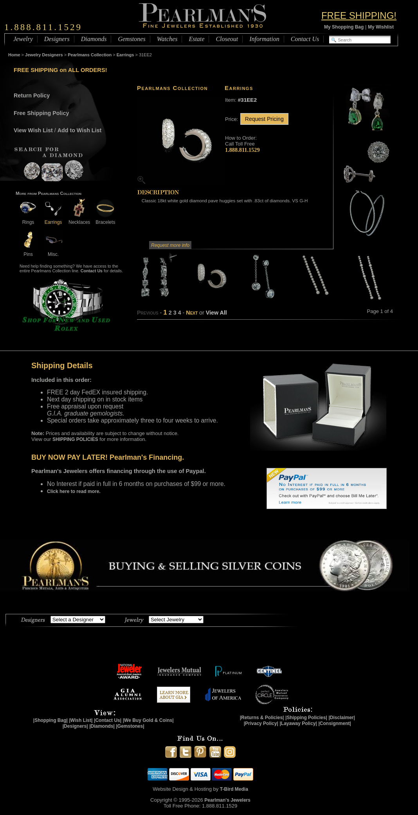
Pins (28, 251)
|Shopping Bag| (50, 720)
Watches (167, 39)
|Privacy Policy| (261, 723)
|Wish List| (80, 720)
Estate (196, 39)
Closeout (227, 39)
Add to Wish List (80, 130)
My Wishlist (381, 27)
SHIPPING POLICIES (75, 439)
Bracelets (105, 219)
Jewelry (23, 39)
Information (264, 39)
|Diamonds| (102, 726)
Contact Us (305, 39)
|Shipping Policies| (306, 717)
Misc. (53, 251)
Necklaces (79, 219)
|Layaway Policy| (298, 723)
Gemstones (131, 39)
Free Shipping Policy (41, 113)
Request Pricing (264, 119)
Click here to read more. (74, 491)
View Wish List (33, 130)
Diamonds (94, 39)
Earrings (125, 54)
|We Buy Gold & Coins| (148, 720)
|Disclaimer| (341, 717)
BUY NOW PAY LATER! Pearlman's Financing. (107, 457)
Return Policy (32, 95)
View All (216, 312)
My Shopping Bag (344, 27)
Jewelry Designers (44, 54)
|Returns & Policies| (262, 717)
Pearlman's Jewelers (227, 800)
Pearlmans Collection (90, 54)
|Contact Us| (107, 720)
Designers (57, 39)
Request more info (170, 245)
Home (14, 54)
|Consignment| (335, 723)
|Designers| (75, 726)
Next (192, 312)
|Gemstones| (130, 726)
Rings (28, 219)
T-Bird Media (234, 789)
